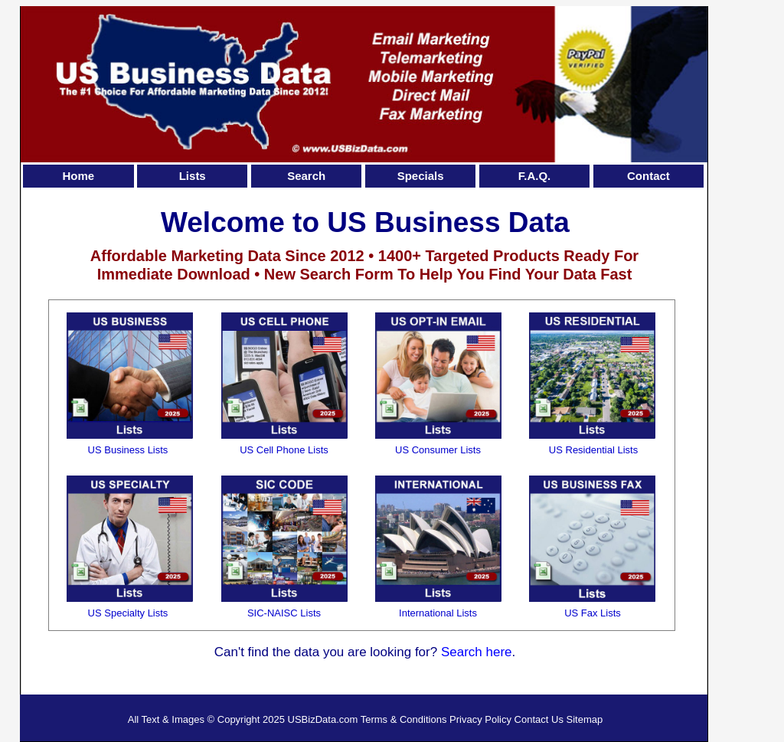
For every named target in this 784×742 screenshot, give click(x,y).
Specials (420, 175)
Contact (648, 175)
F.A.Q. (534, 175)
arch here (484, 652)
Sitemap (585, 719)
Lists (192, 175)
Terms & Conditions (404, 719)
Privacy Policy (480, 719)
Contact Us (539, 719)
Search (306, 175)
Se (449, 652)
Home (78, 175)
